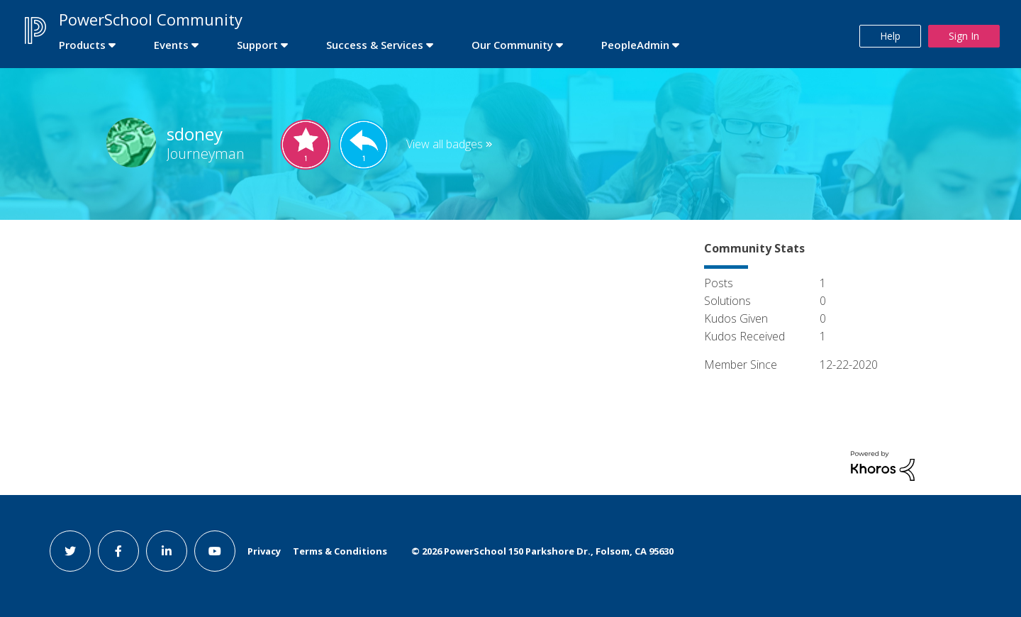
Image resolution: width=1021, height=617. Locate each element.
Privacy (264, 551)
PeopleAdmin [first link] (635, 45)
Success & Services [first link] (374, 45)
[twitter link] (70, 551)
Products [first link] (82, 45)
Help (890, 36)
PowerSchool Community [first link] (150, 19)
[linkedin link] (166, 551)
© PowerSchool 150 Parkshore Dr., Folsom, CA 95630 (542, 551)
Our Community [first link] (512, 45)
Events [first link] (171, 45)
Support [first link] (257, 45)
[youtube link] (214, 551)
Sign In (964, 36)
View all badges (444, 144)
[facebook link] (118, 551)
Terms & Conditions (340, 551)
